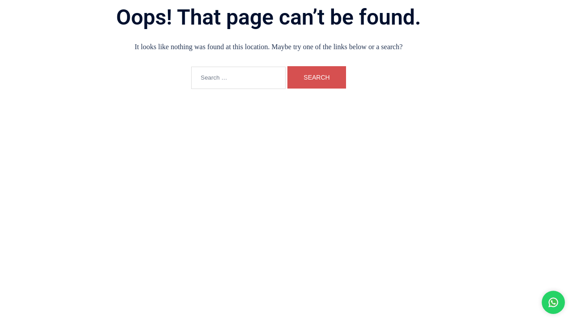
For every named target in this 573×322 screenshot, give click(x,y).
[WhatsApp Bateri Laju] (515, 302)
